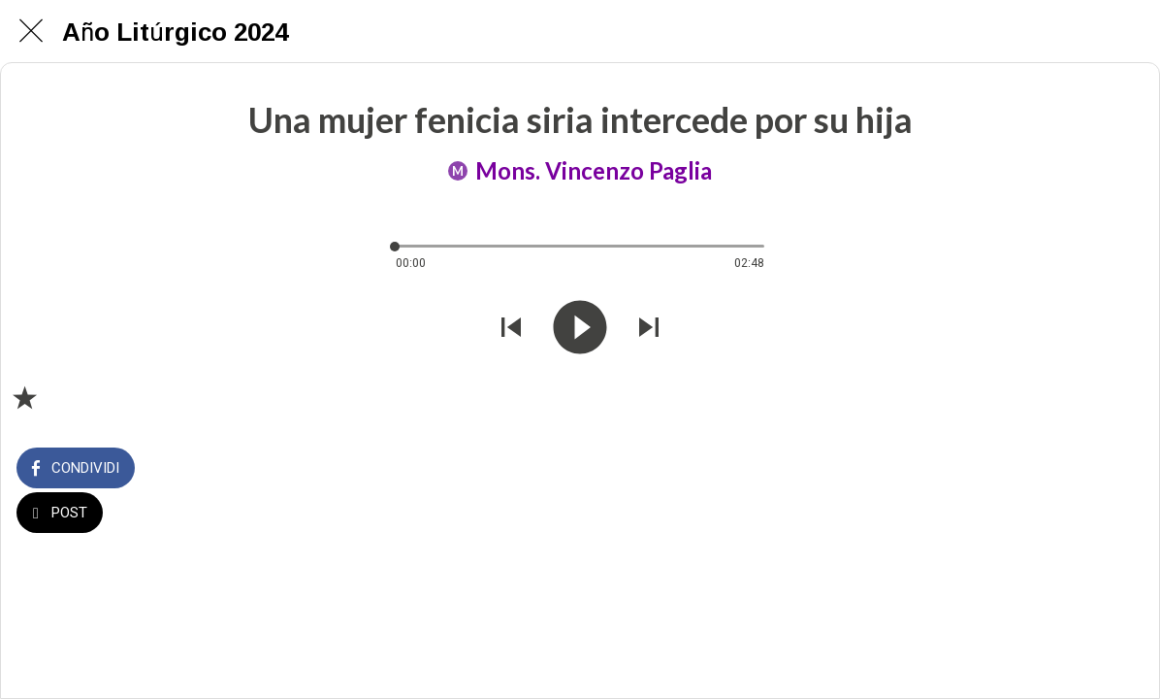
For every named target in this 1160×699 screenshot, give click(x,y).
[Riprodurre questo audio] (580, 329)
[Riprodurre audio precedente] (511, 329)
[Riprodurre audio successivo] (648, 329)
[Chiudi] (31, 31)
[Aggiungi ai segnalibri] (24, 397)
